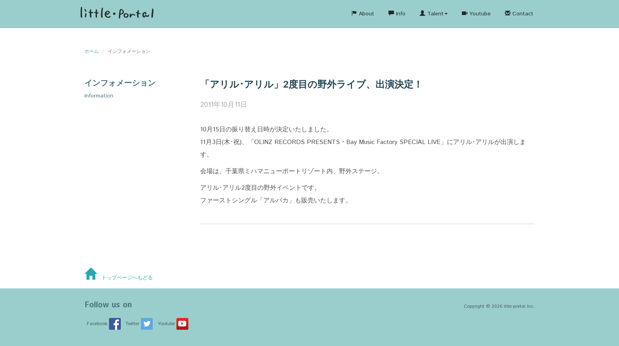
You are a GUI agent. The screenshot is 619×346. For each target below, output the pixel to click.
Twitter (139, 323)
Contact (519, 14)
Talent (434, 14)
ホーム (91, 51)
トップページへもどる (118, 278)
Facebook (104, 323)
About (362, 14)
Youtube (476, 14)
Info (396, 14)
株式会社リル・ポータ (117, 14)
